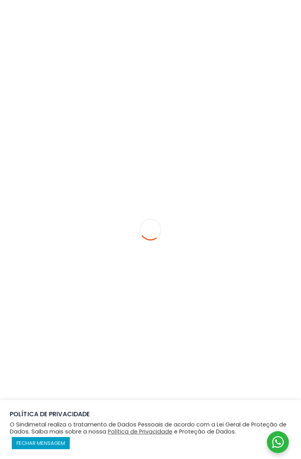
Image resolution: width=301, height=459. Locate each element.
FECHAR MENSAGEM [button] (40, 443)
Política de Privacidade (140, 431)
